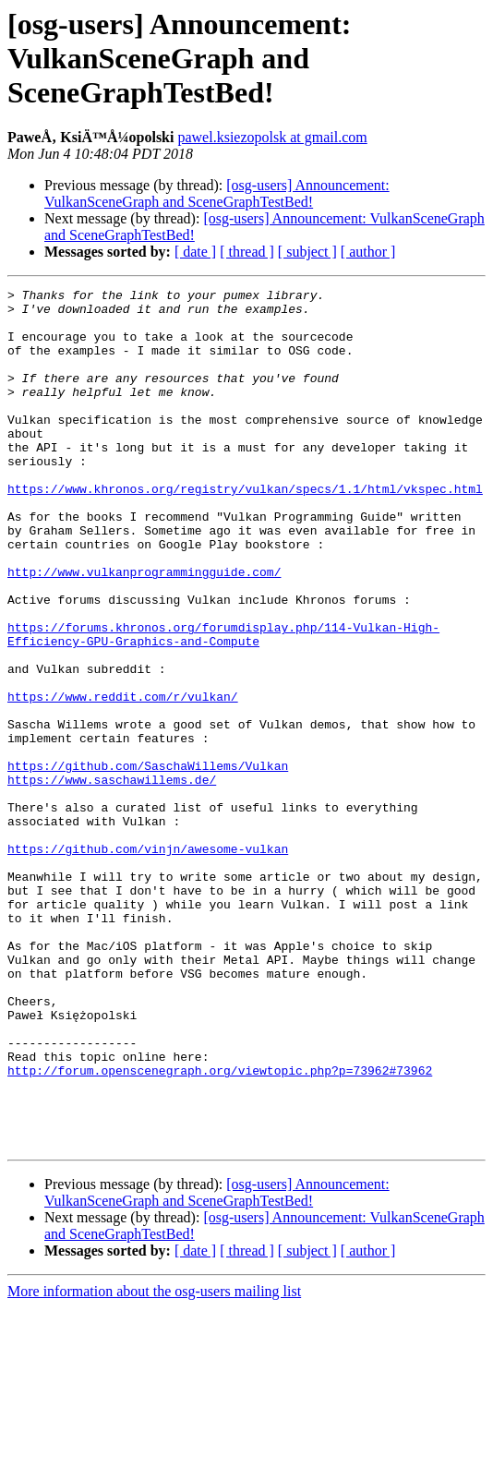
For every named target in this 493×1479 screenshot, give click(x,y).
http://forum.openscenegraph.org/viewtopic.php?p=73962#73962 (219, 1228)
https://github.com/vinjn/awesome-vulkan (147, 962)
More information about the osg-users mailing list (154, 1463)
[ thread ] (247, 251)
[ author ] (368, 251)
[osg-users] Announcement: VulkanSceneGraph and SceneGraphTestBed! (217, 193)
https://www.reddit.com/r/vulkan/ (122, 779)
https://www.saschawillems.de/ (111, 879)
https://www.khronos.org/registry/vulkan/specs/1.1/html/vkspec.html (245, 530)
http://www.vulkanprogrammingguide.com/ (144, 629)
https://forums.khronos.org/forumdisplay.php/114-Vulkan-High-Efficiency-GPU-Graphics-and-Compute (223, 704)
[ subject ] (307, 251)
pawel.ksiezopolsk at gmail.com (272, 137)
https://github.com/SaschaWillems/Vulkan (147, 862)
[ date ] (195, 251)
